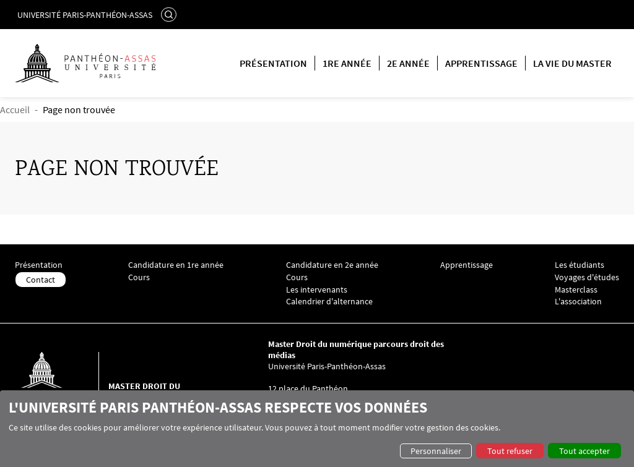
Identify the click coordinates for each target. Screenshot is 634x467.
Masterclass (576, 290)
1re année (347, 63)
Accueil (15, 109)
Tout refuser (509, 450)
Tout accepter (584, 450)
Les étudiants (579, 265)
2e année (408, 63)
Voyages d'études (587, 277)
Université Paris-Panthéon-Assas (84, 15)
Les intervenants (316, 290)
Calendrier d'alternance (329, 301)
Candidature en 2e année (332, 265)
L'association (578, 301)
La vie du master (572, 63)
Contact (40, 279)
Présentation (273, 63)
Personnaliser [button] (435, 450)
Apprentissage (481, 63)
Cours (139, 277)
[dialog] (317, 428)
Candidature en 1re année (176, 265)
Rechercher (170, 14)
